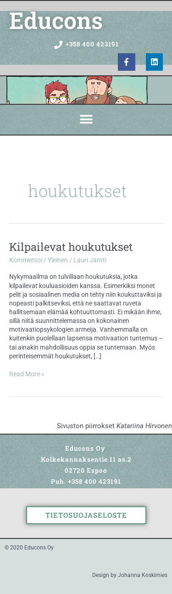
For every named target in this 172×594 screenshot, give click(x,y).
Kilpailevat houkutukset (71, 246)
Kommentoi (25, 260)
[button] (86, 119)
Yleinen (58, 260)
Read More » (26, 374)
